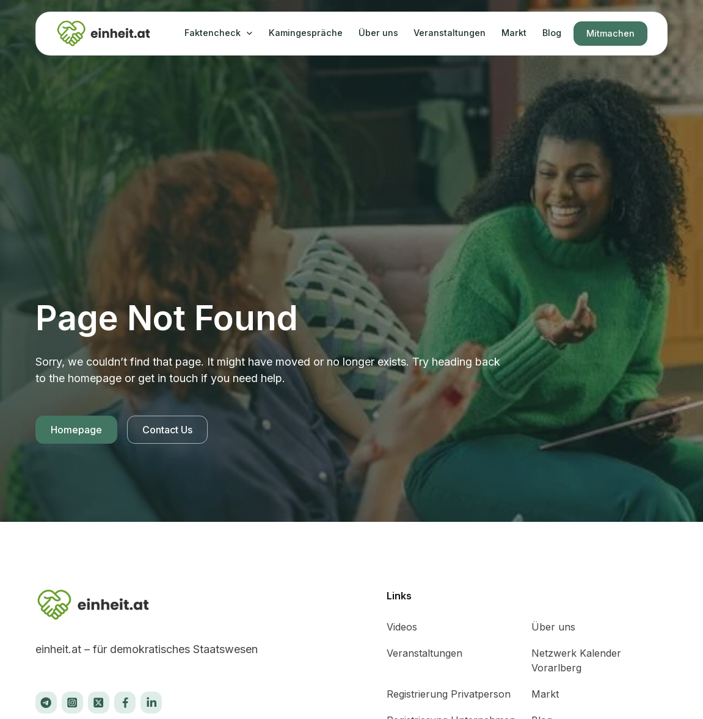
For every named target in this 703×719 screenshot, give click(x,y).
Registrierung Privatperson (449, 694)
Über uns (378, 32)
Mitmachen (610, 33)
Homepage (76, 430)
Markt (513, 32)
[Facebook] (125, 702)
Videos (402, 627)
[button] (219, 33)
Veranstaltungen (449, 32)
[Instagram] (72, 702)
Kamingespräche (306, 32)
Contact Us (167, 430)
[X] (46, 702)
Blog (551, 32)
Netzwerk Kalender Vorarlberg (576, 660)
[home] (104, 34)
